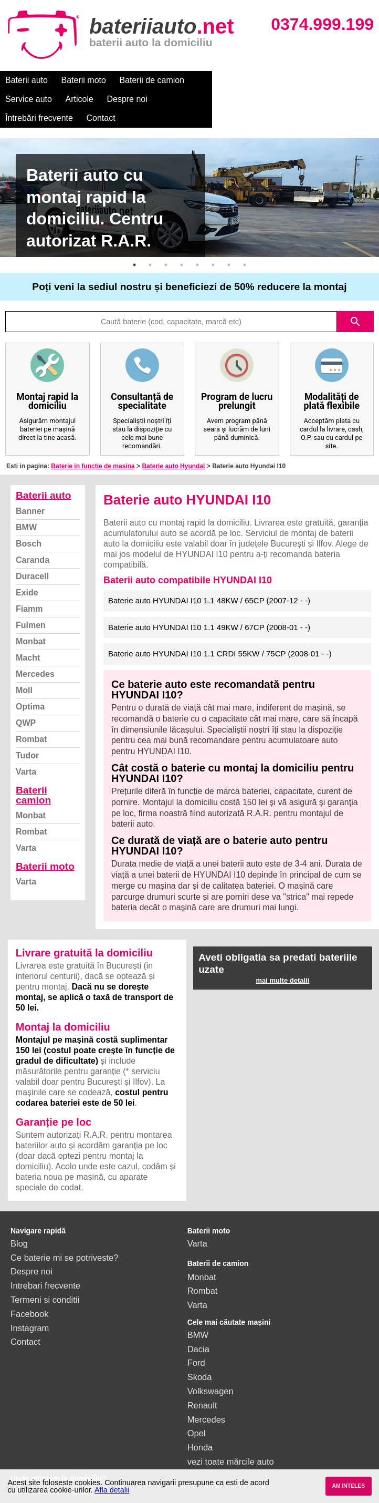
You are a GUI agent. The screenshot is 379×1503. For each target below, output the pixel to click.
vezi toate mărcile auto (230, 1442)
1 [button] (134, 246)
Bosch (28, 524)
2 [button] (150, 246)
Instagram (29, 1309)
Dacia (198, 1330)
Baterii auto (26, 80)
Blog (19, 1224)
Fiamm (29, 589)
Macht (28, 638)
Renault (202, 1386)
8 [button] (244, 246)
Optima (30, 687)
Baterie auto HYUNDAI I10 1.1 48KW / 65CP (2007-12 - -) (209, 581)
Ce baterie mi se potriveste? (64, 1238)
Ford (196, 1343)
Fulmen (31, 606)
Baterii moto (83, 80)
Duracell (32, 557)
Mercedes (35, 655)
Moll (24, 671)
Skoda (199, 1358)
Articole (272, 80)
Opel (196, 1414)
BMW (26, 508)
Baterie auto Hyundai (173, 447)
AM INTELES (348, 1486)
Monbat (31, 622)
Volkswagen (210, 1372)
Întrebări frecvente (39, 99)
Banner (30, 492)
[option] (189, 178)
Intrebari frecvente (45, 1266)
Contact (101, 99)
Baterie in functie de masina (92, 447)
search (355, 302)
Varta (26, 752)
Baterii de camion (151, 80)
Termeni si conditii (44, 1280)
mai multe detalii (282, 961)
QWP (26, 703)
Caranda (32, 541)
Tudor (27, 736)
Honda (200, 1428)
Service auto (221, 80)
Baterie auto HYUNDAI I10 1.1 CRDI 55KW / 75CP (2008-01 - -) (220, 634)
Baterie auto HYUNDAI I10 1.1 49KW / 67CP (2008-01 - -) (209, 608)
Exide (27, 573)
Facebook (29, 1295)
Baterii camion (33, 776)
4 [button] (181, 246)
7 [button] (229, 246)
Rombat (31, 720)
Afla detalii (111, 1490)
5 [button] (197, 246)
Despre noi (319, 80)
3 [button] (166, 246)
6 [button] (213, 246)
